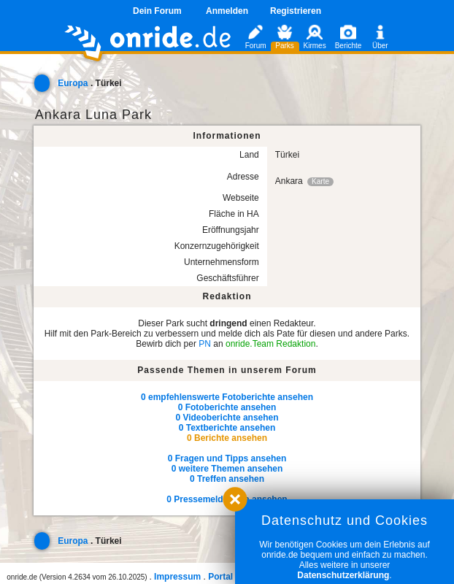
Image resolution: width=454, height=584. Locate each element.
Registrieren (295, 11)
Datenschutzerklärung (343, 575)
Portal (220, 577)
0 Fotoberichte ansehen (227, 407)
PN (205, 344)
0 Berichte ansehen (227, 438)
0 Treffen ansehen (227, 479)
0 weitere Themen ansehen (227, 469)
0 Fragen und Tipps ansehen (227, 458)
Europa (73, 83)
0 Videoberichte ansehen (226, 417)
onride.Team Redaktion (270, 344)
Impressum (177, 577)
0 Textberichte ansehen (227, 428)
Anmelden (227, 11)
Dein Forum (157, 11)
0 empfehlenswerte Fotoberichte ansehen (227, 397)
